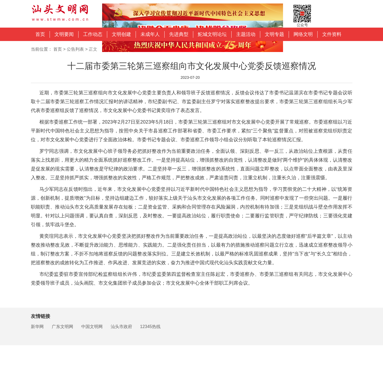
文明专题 (274, 34)
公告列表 (75, 49)
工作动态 (92, 34)
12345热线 (150, 326)
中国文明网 (92, 326)
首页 (40, 34)
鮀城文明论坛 (212, 34)
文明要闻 (64, 34)
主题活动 (245, 34)
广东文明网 (62, 326)
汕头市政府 (121, 326)
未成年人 (150, 34)
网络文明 (303, 34)
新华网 (37, 326)
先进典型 (178, 34)
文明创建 (121, 34)
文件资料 (331, 34)
